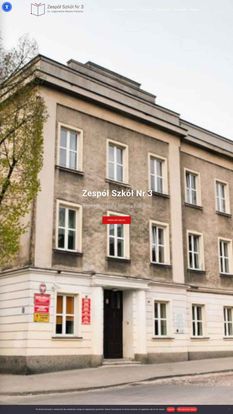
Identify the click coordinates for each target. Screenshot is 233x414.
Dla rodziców (180, 9)
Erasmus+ (195, 9)
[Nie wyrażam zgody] (229, 409)
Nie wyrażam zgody (187, 409)
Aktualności (118, 9)
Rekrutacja (146, 9)
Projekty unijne (163, 9)
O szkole (133, 9)
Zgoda (171, 409)
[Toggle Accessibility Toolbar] (7, 7)
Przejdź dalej (116, 220)
